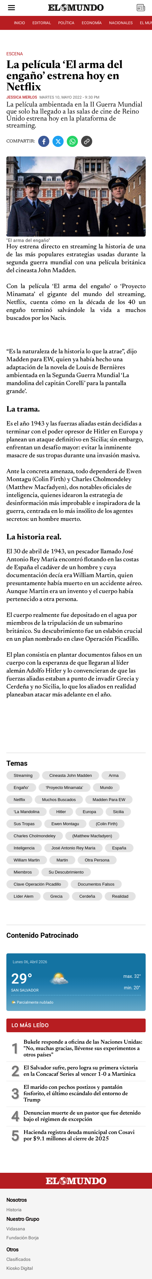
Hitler (61, 811)
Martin (62, 860)
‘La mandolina (26, 811)
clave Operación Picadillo (37, 884)
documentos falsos (96, 884)
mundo (106, 787)
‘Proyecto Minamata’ (64, 787)
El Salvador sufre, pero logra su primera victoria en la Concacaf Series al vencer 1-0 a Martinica (81, 1071)
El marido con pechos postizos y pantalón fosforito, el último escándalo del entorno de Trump (76, 1094)
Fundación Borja (22, 1237)
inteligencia (24, 848)
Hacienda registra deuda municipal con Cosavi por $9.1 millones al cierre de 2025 (79, 1136)
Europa (89, 811)
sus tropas (24, 823)
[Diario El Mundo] (76, 11)
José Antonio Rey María (73, 848)
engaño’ (21, 787)
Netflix (19, 799)
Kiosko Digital (19, 1268)
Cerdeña (87, 896)
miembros (23, 872)
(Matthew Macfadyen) (92, 835)
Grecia (56, 896)
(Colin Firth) (107, 823)
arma (114, 775)
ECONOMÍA (92, 23)
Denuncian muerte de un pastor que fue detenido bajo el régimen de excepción (82, 1116)
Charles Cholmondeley (35, 835)
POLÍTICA (66, 23)
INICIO (19, 23)
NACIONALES (121, 23)
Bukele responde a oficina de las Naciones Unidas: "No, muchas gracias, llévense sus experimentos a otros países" (83, 1049)
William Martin (27, 860)
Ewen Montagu (65, 823)
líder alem (23, 896)
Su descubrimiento (66, 872)
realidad (120, 896)
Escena (14, 53)
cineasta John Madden (70, 775)
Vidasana (15, 1228)
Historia (14, 1209)
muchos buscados (59, 799)
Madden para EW (109, 799)
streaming (23, 775)
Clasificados (18, 1259)
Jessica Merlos (21, 97)
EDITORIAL (41, 23)
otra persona (97, 860)
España (119, 848)
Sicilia (118, 811)
